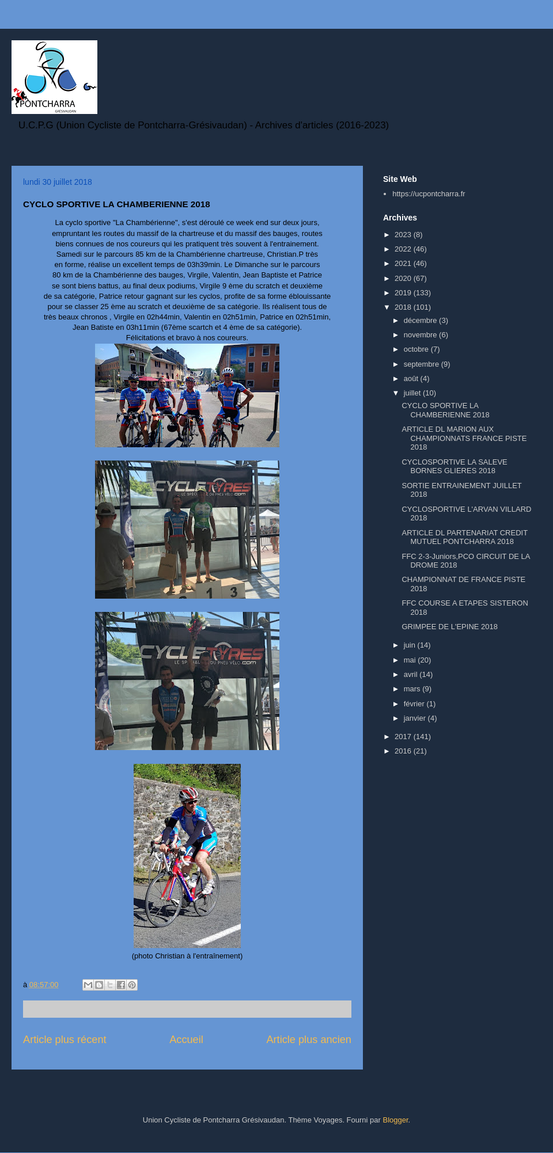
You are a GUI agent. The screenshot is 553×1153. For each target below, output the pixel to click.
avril (411, 674)
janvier (416, 718)
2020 (404, 278)
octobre (417, 349)
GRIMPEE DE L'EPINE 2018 (450, 626)
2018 (404, 307)
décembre (421, 320)
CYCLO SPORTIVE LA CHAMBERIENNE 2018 (445, 410)
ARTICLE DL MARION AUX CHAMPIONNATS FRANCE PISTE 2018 (464, 438)
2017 (404, 736)
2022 (404, 249)
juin (411, 645)
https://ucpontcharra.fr (428, 193)
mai (411, 660)
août (412, 378)
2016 (404, 751)
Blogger (395, 1120)
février (415, 703)
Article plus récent (65, 1039)
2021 (404, 263)
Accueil (186, 1039)
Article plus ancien (308, 1039)
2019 (404, 292)
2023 (404, 234)
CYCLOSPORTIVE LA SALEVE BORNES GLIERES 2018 (454, 466)
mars (413, 688)
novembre (421, 334)
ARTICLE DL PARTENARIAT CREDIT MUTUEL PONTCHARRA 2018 (464, 537)
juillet (413, 393)
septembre (422, 364)
